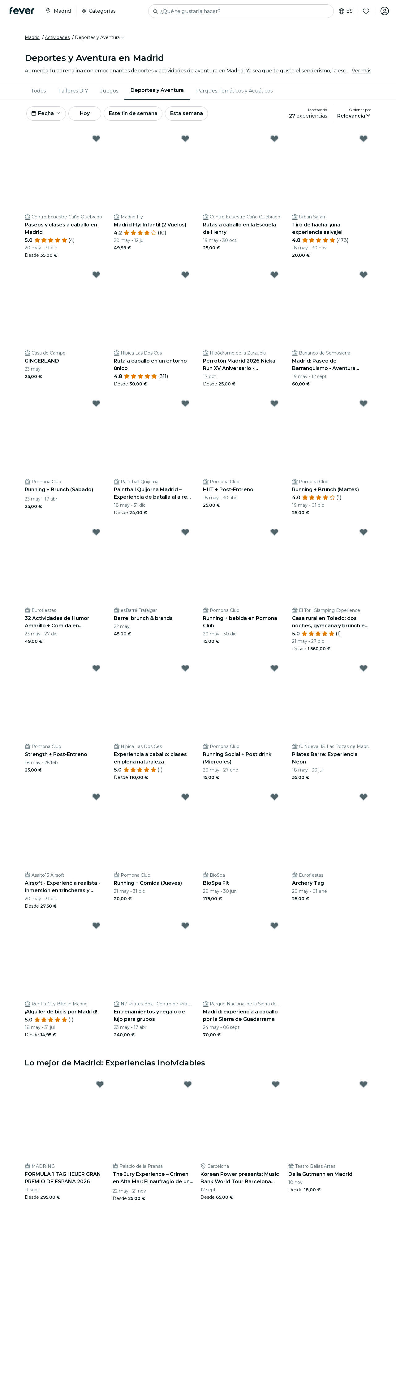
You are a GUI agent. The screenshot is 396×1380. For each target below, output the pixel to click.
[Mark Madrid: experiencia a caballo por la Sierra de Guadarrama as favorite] (274, 926)
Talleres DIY (73, 91)
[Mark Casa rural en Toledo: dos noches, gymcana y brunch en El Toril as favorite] (363, 533)
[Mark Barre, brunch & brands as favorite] (185, 533)
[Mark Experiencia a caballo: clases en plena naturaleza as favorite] (185, 669)
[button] (100, 38)
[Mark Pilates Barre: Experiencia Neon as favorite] (363, 669)
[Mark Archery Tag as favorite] (363, 798)
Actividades (57, 38)
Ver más (361, 71)
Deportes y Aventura (157, 91)
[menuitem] (38, 91)
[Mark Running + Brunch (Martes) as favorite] (363, 404)
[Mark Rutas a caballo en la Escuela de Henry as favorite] (274, 139)
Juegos (109, 91)
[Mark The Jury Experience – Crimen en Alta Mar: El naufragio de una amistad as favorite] (188, 1085)
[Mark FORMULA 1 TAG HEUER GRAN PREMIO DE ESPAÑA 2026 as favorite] (100, 1085)
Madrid (32, 38)
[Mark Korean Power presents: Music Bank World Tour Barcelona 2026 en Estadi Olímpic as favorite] (276, 1085)
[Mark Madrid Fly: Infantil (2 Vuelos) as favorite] (185, 139)
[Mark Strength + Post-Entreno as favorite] (96, 669)
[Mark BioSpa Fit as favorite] (274, 798)
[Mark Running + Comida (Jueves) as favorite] (185, 798)
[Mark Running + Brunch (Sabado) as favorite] (96, 404)
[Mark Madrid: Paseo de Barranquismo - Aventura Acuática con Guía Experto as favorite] (363, 276)
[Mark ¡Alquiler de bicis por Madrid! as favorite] (96, 926)
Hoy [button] (86, 114)
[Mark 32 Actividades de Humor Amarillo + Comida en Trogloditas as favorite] (96, 533)
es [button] (345, 11)
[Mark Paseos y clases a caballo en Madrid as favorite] (96, 139)
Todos (38, 91)
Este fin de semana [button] (135, 114)
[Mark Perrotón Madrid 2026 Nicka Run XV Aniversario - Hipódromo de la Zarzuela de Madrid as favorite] (274, 276)
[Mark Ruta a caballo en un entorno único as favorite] (185, 276)
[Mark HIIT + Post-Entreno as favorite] (274, 404)
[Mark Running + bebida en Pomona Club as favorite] (274, 533)
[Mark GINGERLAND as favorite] (96, 276)
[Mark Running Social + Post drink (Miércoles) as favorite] (274, 669)
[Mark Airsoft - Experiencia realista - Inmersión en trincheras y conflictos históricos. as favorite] (96, 798)
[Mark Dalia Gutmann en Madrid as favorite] (363, 1085)
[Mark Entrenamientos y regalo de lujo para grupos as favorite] (185, 926)
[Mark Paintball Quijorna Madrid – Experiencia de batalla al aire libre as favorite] (185, 404)
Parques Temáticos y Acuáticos (234, 91)
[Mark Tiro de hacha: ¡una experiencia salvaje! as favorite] (363, 139)
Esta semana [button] (189, 114)
